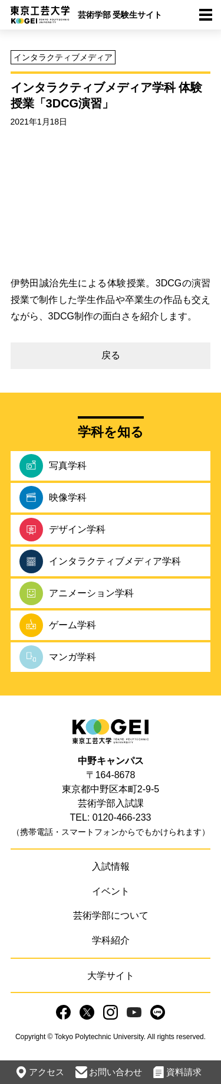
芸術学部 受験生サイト (120, 14)
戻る (110, 355)
